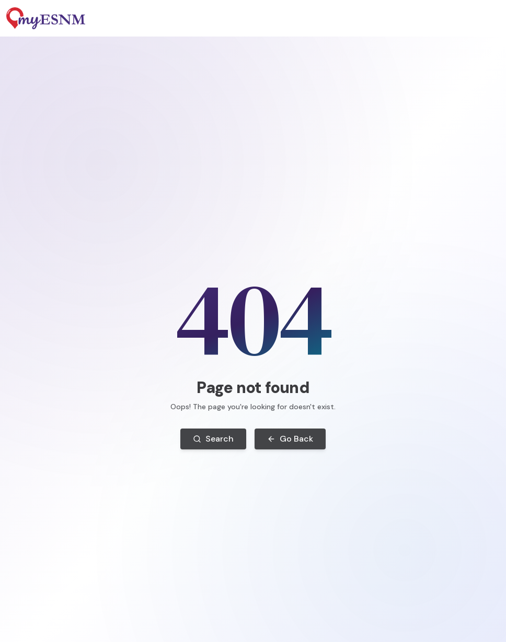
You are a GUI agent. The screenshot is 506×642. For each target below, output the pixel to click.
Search (213, 438)
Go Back (290, 438)
